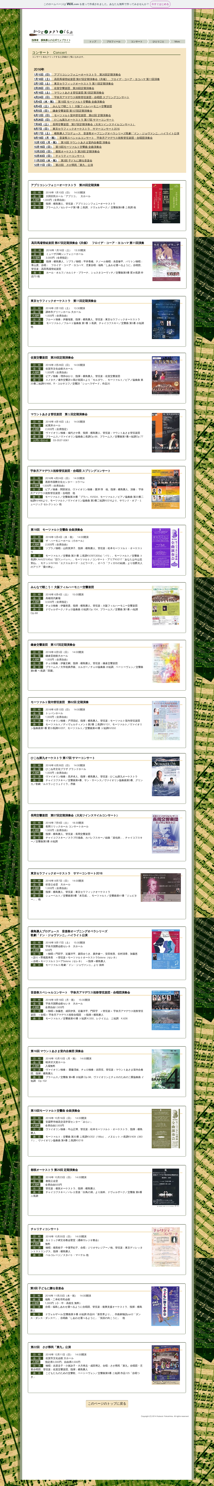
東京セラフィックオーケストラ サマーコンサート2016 (77, 128)
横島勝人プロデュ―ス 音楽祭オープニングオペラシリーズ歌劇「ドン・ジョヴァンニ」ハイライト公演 (106, 133)
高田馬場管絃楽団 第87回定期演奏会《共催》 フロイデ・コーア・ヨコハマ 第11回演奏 (97, 79)
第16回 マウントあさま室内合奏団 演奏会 (72, 142)
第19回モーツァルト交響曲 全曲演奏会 (68, 147)
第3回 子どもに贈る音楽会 (63, 160)
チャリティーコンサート (59, 156)
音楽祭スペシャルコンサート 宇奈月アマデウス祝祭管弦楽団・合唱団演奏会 (93, 137)
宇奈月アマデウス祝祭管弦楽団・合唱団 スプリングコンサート (70, 471)
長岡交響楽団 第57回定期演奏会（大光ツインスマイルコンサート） (84, 124)
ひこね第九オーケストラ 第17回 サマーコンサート (74, 119)
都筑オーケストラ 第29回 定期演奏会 (67, 151)
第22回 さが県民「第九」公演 (63, 165)
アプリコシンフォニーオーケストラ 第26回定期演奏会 (77, 74)
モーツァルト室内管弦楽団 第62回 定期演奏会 (72, 115)
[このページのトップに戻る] (107, 1404)
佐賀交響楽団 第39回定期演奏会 (64, 88)
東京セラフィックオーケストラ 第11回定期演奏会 (74, 83)
